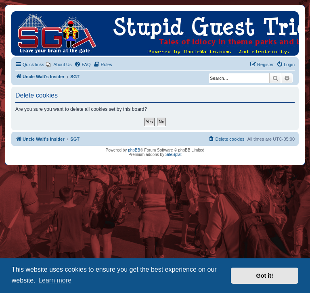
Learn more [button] (54, 280)
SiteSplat (173, 154)
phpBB (134, 150)
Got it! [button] (264, 275)
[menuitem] (58, 64)
